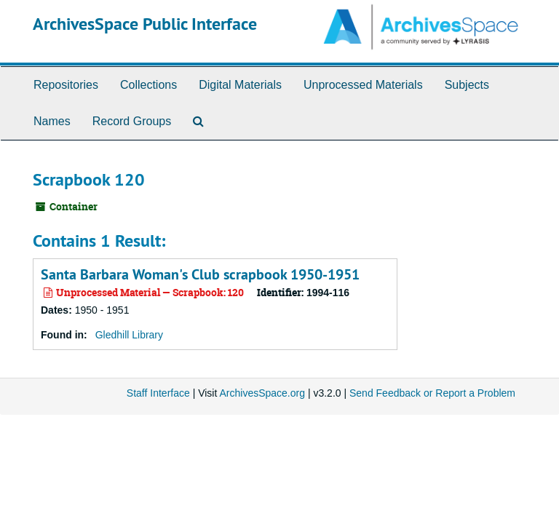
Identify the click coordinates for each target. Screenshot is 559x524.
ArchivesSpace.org (262, 393)
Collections (148, 85)
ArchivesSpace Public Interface (145, 23)
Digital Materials (240, 85)
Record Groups (132, 121)
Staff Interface (158, 393)
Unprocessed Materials (363, 85)
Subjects (467, 85)
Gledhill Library (129, 335)
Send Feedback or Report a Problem (432, 393)
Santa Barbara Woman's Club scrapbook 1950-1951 (200, 274)
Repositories (65, 85)
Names (52, 121)
